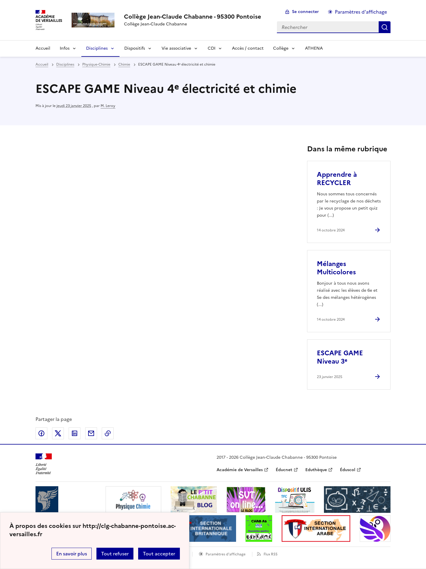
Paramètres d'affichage (226, 554)
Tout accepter (159, 553)
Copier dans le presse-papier (108, 433)
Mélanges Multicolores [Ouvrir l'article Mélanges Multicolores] (336, 268)
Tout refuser (115, 553)
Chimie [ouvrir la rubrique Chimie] (124, 64)
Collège (280, 48)
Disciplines (97, 48)
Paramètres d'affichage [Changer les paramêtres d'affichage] (361, 11)
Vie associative (176, 48)
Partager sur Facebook (41, 433)
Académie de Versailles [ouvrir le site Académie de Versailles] (240, 470)
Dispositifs (134, 48)
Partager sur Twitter (58, 433)
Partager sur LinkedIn (74, 433)
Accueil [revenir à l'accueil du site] (42, 64)
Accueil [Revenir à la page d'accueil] (43, 48)
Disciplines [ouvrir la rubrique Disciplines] (65, 64)
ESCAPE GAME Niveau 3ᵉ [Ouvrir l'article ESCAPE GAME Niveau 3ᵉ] (340, 357)
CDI (211, 48)
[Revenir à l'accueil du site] (44, 463)
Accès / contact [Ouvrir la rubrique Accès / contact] (248, 48)
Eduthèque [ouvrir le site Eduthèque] (316, 470)
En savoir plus (71, 553)
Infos (65, 48)
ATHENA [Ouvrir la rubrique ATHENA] (314, 48)
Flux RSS (270, 554)
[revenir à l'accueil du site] (192, 16)
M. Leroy (108, 105)
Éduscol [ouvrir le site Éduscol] (347, 470)
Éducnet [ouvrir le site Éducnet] (284, 470)
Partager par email (91, 433)
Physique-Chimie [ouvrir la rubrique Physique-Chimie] (96, 64)
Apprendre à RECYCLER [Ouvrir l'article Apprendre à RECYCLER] (337, 179)
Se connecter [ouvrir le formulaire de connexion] (305, 12)
